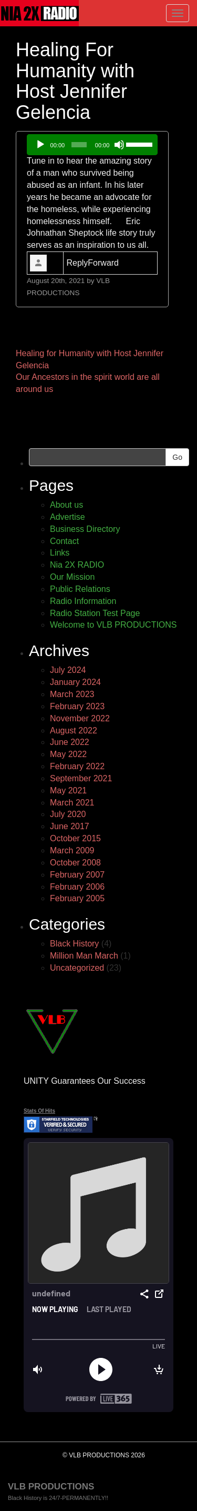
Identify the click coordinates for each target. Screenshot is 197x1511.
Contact (64, 541)
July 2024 (68, 670)
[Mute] (119, 144)
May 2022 (68, 754)
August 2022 (73, 730)
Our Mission (72, 576)
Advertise (67, 516)
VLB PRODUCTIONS (51, 1487)
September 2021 (81, 778)
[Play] (40, 144)
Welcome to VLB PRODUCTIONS (113, 624)
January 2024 (75, 682)
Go (177, 457)
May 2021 (68, 790)
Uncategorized (77, 967)
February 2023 (77, 706)
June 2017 (69, 826)
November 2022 (80, 718)
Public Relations (80, 589)
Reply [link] (77, 262)
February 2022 (77, 766)
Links (59, 552)
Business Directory (85, 529)
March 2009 (72, 850)
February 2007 (77, 874)
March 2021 (72, 802)
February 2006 (77, 886)
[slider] (79, 144)
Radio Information (83, 601)
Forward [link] (103, 262)
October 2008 (75, 862)
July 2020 (68, 814)
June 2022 (69, 742)
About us (66, 504)
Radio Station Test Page (95, 613)
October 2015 (75, 838)
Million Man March (84, 955)
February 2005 (77, 898)
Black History (74, 943)
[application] (92, 144)
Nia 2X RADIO (77, 564)
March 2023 (72, 694)
